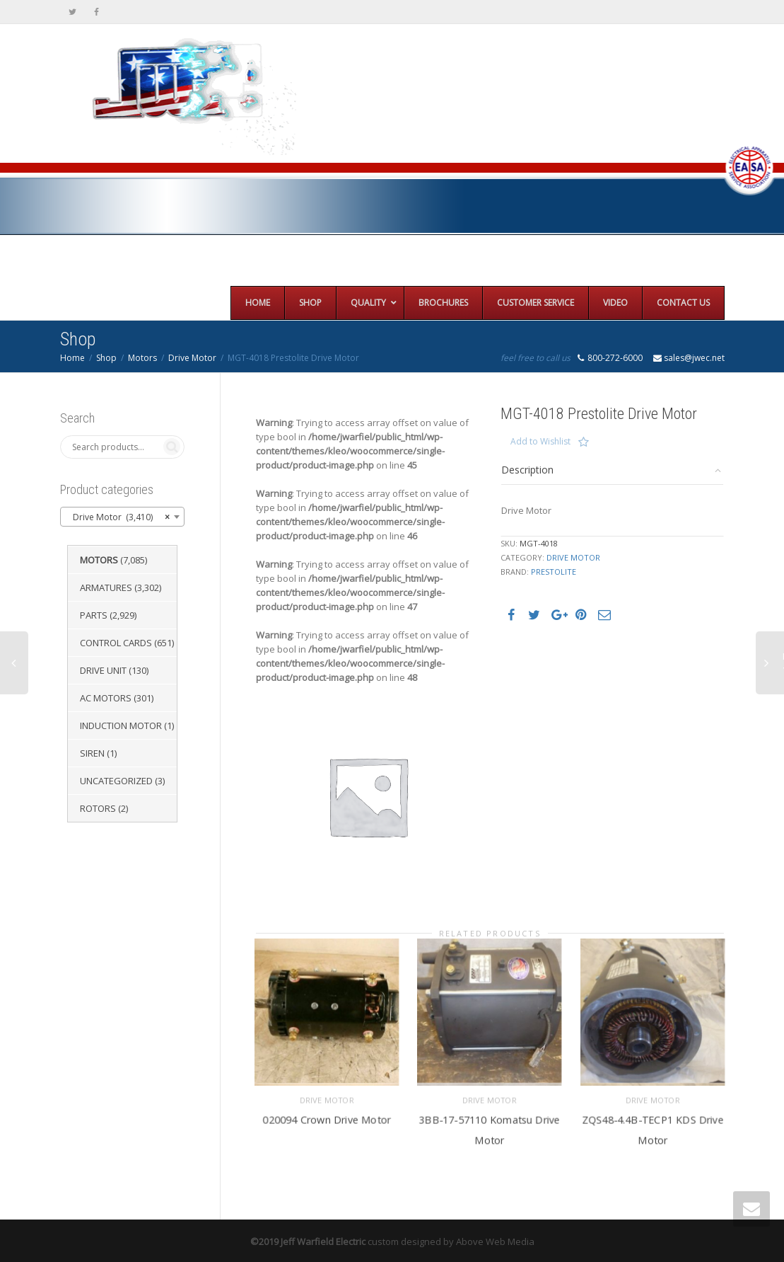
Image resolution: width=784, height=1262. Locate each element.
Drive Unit (103, 670)
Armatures (106, 587)
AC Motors (105, 698)
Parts (93, 615)
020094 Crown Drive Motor (326, 1116)
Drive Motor (192, 358)
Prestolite (553, 571)
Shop (106, 358)
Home (72, 358)
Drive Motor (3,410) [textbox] (118, 517)
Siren (92, 753)
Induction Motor (121, 725)
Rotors (98, 808)
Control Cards (116, 642)
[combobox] (122, 517)
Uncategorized (116, 780)
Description (527, 469)
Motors (142, 358)
